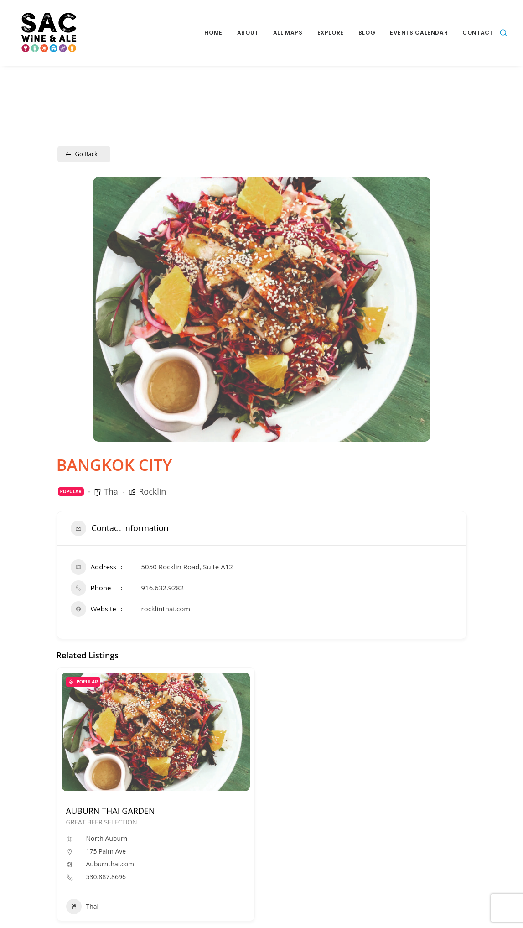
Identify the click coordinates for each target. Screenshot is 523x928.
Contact (477, 32)
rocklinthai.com (166, 608)
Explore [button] (330, 32)
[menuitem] (213, 33)
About (248, 32)
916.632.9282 (162, 587)
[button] (504, 33)
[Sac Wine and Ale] (44, 32)
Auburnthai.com (110, 864)
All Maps (288, 32)
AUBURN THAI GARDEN (110, 810)
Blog (366, 32)
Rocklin (152, 491)
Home (213, 32)
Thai (112, 491)
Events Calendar (419, 32)
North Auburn (107, 838)
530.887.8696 (106, 877)
